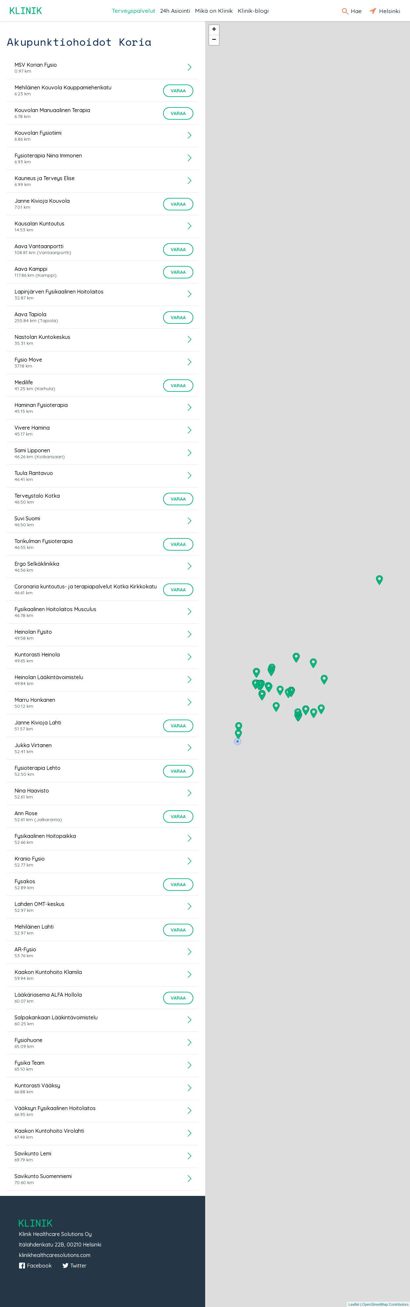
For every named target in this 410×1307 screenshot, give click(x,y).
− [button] (214, 40)
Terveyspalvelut (133, 10)
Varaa (178, 91)
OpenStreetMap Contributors (385, 1304)
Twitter (74, 1265)
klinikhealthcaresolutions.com (54, 1255)
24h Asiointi (175, 10)
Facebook (35, 1265)
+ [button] (214, 30)
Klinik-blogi (253, 10)
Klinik (26, 10)
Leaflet (354, 1304)
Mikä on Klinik (214, 10)
